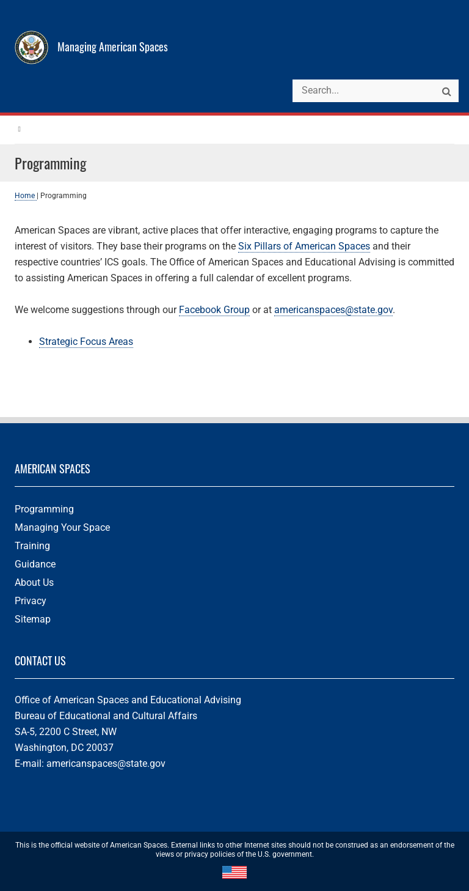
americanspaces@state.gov (333, 310)
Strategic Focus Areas (86, 341)
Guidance (35, 564)
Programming (44, 509)
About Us (34, 582)
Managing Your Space (62, 527)
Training (32, 546)
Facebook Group (214, 310)
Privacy (30, 601)
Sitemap (33, 619)
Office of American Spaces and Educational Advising (128, 700)
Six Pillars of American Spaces (304, 246)
